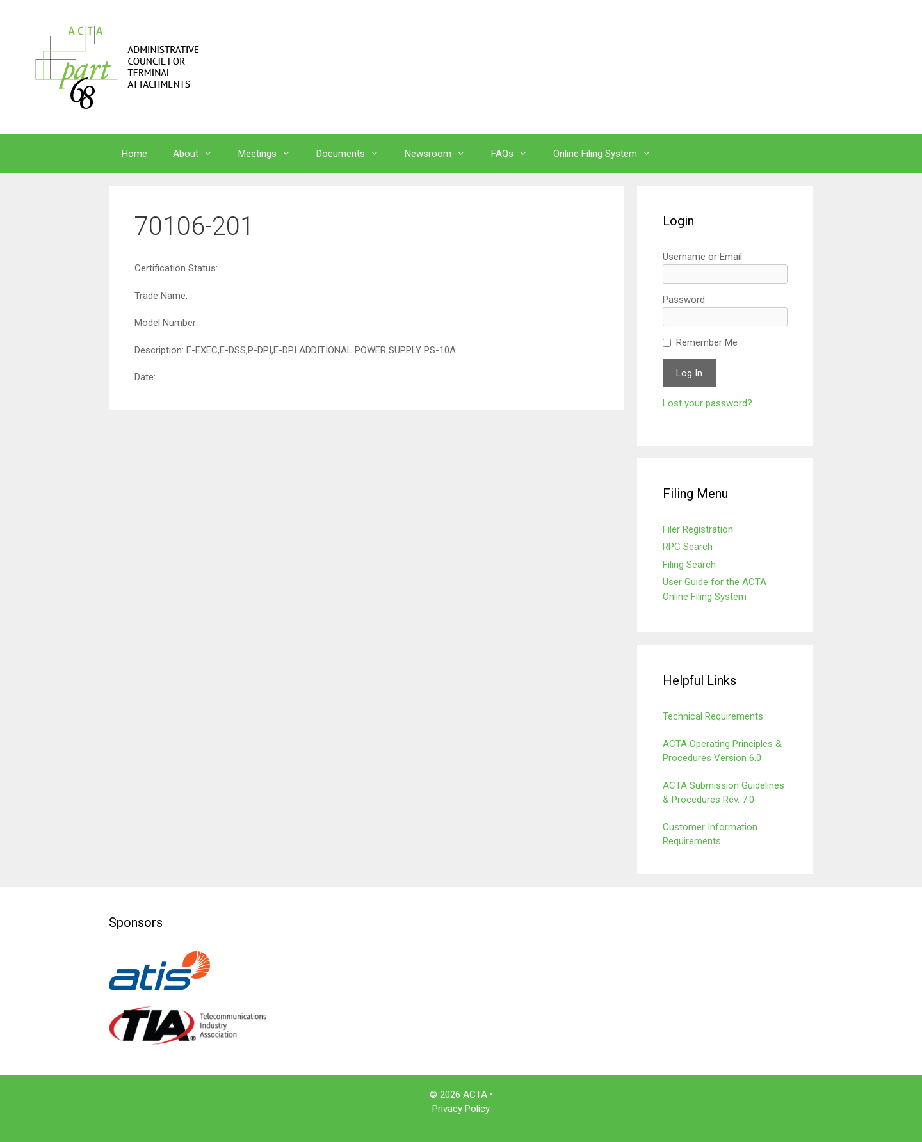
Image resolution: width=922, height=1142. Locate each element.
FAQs (515, 153)
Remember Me (707, 342)
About (199, 153)
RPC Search (688, 546)
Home (134, 153)
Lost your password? (707, 403)
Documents (354, 153)
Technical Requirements (713, 716)
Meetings (270, 153)
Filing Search (689, 564)
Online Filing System (608, 153)
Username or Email (702, 256)
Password (684, 299)
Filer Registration (698, 529)
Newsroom (441, 153)
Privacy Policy (461, 1108)
